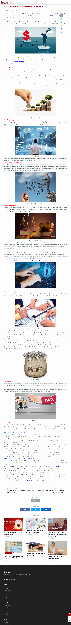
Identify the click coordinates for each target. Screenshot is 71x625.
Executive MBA (7, 607)
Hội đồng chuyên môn (9, 592)
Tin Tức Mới (6, 10)
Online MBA (7, 605)
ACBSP (57, 466)
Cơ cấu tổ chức (7, 595)
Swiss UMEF (7, 622)
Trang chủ (6, 588)
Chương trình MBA (8, 460)
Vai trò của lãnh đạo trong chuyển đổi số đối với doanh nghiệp (30, 260)
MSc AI (6, 612)
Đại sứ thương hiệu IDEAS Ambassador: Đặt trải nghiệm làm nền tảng (57, 534)
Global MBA (7, 610)
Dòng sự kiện (7, 590)
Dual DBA (6, 614)
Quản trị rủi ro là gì (19, 61)
